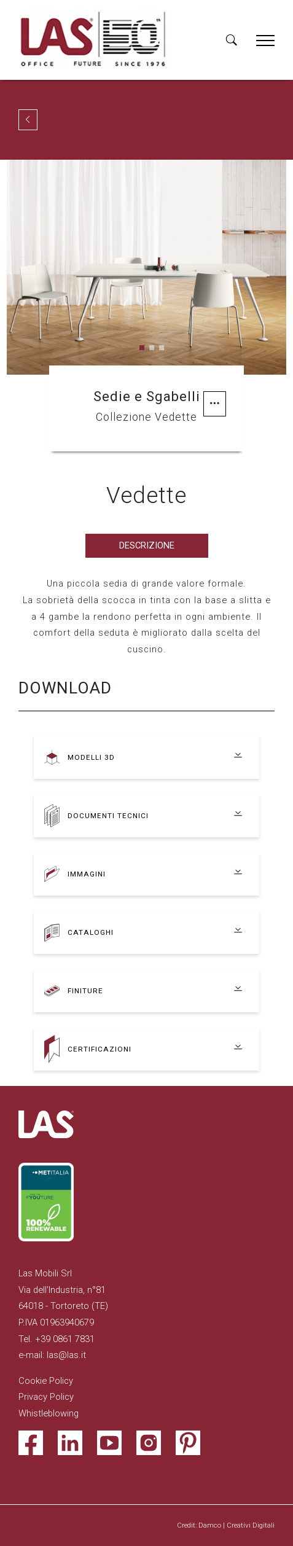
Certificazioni (99, 1049)
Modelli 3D (91, 757)
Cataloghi (91, 932)
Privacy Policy (46, 1396)
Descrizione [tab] (146, 545)
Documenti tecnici (108, 815)
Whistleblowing (48, 1413)
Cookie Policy (45, 1380)
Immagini (87, 874)
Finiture (85, 990)
